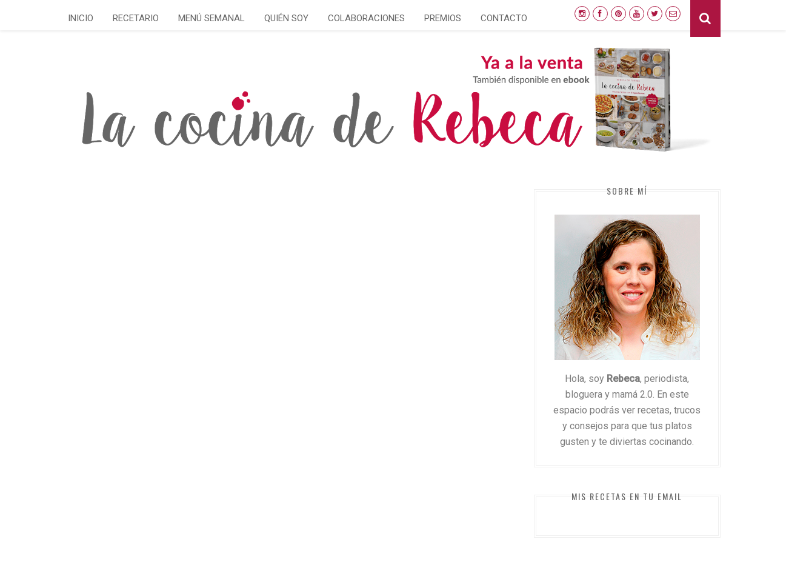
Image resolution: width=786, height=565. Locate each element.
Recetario (136, 18)
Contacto (504, 18)
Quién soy (286, 18)
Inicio (80, 18)
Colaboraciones (366, 18)
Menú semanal (211, 18)
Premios (442, 18)
